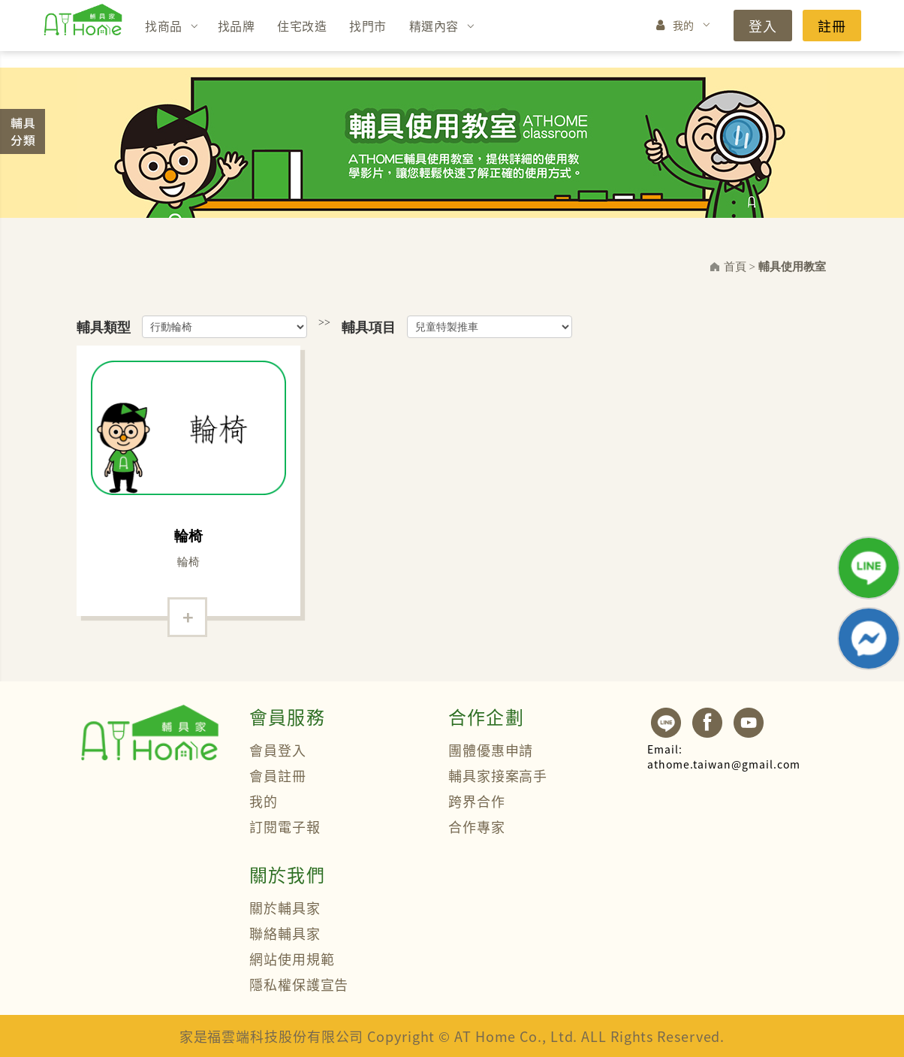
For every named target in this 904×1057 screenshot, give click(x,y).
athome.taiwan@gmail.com (723, 756)
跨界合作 (476, 801)
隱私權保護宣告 (298, 984)
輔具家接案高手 (497, 775)
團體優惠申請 (490, 750)
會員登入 (277, 750)
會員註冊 (277, 775)
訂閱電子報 (285, 826)
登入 (763, 25)
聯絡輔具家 (285, 933)
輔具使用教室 (792, 267)
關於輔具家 (285, 907)
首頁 (735, 267)
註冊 (832, 25)
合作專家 (476, 826)
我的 (684, 24)
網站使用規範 (291, 958)
